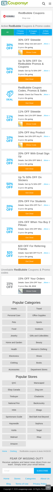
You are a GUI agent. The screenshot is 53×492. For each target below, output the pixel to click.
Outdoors (39, 329)
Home (4, 451)
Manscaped (39, 383)
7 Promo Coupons (20, 32)
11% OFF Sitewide (29, 111)
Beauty (39, 342)
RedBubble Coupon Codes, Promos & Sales (32, 89)
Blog (8, 484)
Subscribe (42, 471)
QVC (14, 383)
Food (14, 329)
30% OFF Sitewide (29, 39)
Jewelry (14, 336)
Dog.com (39, 390)
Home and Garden (14, 342)
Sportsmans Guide (14, 417)
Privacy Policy (40, 484)
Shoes (39, 356)
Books (39, 363)
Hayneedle (14, 423)
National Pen (14, 403)
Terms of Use (22, 484)
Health (14, 349)
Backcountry (39, 403)
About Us (45, 478)
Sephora (39, 423)
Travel (39, 309)
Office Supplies (39, 315)
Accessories (14, 369)
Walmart (14, 437)
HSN (14, 410)
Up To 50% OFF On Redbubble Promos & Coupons (31, 63)
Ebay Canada (14, 390)
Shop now (26, 18)
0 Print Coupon (45, 32)
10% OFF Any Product (31, 132)
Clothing (14, 363)
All (7, 32)
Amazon (14, 444)
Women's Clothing (39, 349)
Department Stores (39, 369)
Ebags (39, 410)
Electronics (14, 356)
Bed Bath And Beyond (39, 417)
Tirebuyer (14, 396)
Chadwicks (39, 396)
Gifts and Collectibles (39, 336)
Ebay (39, 437)
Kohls (13, 430)
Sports (39, 322)
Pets (14, 322)
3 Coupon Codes (33, 32)
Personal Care (14, 315)
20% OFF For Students (32, 201)
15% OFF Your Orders (31, 278)
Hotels (14, 309)
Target (39, 430)
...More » (46, 44)
